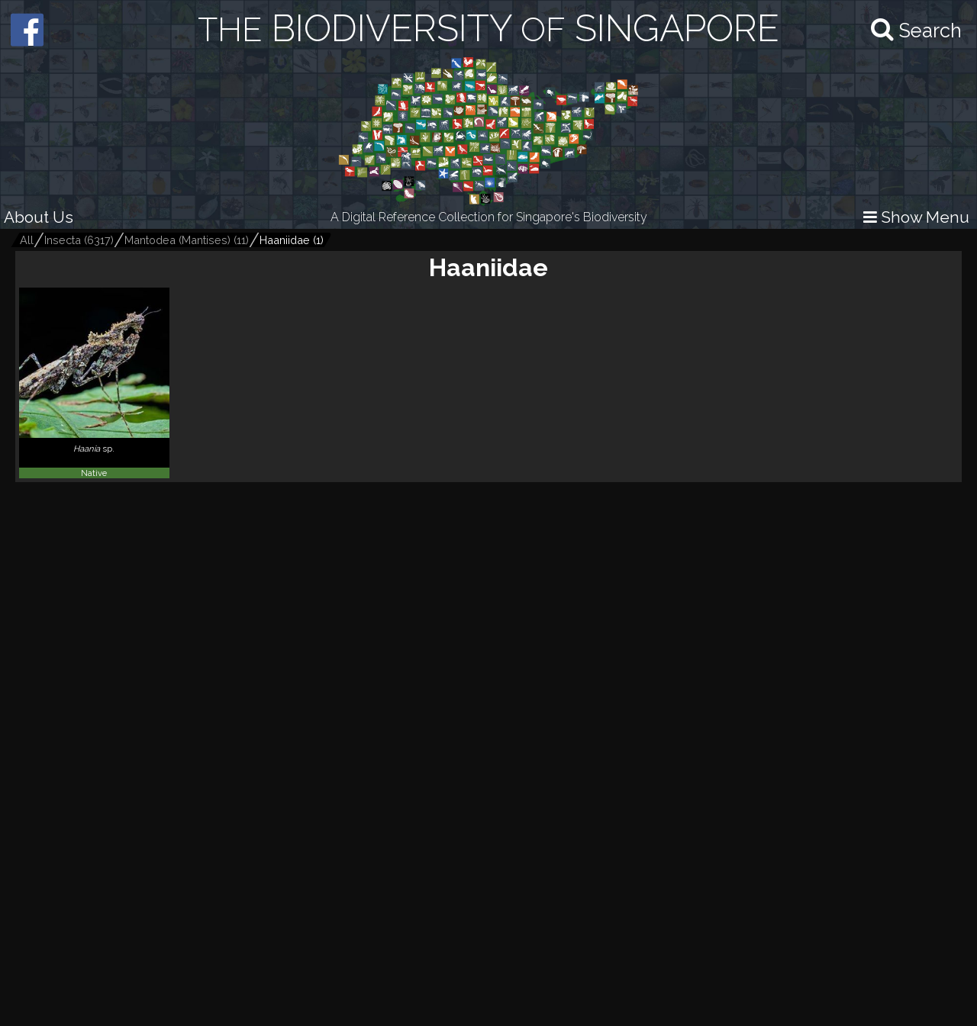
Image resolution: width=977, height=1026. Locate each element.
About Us (38, 217)
